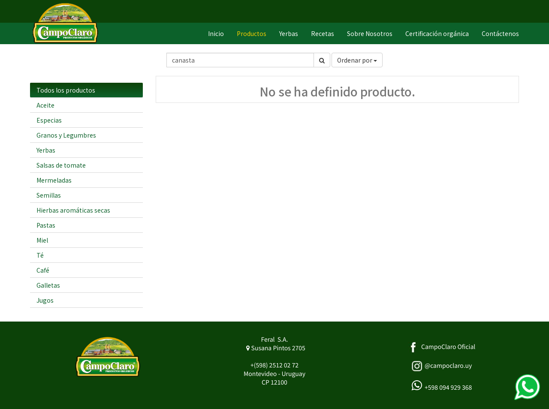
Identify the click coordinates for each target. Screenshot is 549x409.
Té (40, 255)
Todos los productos (65, 90)
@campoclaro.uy (448, 365)
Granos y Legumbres (66, 135)
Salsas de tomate (61, 165)
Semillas (48, 195)
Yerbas (45, 150)
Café (42, 270)
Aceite (45, 105)
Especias (49, 120)
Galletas (48, 285)
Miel (42, 240)
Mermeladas (54, 180)
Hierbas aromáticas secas (73, 210)
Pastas (45, 225)
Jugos (45, 300)
